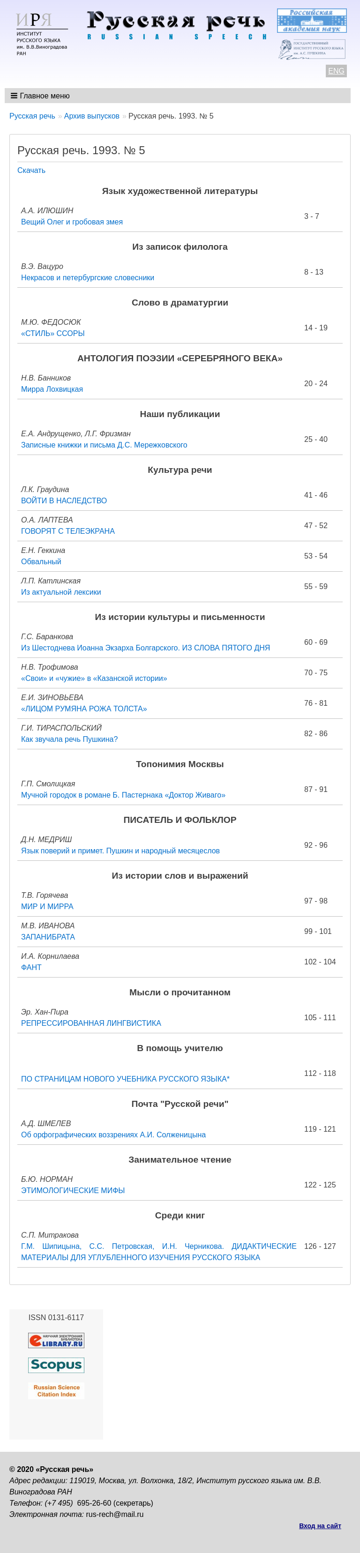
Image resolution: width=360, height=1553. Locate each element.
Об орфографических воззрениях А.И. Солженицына (113, 1135)
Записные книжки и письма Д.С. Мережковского (104, 445)
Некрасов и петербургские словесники (87, 278)
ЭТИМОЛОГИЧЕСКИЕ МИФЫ (73, 1191)
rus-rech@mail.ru (115, 1514)
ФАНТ (31, 967)
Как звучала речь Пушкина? (69, 739)
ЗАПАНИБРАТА (48, 937)
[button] (41, 95)
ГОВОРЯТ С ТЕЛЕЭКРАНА (68, 531)
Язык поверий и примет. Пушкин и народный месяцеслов (120, 851)
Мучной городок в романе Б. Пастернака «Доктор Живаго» (123, 795)
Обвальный (41, 562)
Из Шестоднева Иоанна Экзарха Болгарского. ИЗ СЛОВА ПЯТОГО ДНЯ (145, 648)
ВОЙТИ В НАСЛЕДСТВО (64, 501)
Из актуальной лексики (61, 592)
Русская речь (32, 116)
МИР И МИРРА (47, 907)
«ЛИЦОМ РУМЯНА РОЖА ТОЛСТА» (84, 709)
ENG (336, 71)
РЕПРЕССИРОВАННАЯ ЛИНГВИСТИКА (91, 1023)
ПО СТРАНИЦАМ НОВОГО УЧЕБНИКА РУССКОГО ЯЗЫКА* (125, 1079)
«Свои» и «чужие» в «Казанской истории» (94, 678)
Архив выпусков (92, 116)
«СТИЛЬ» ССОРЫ (53, 333)
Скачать (31, 170)
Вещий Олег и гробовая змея (72, 222)
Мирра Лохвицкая (52, 389)
